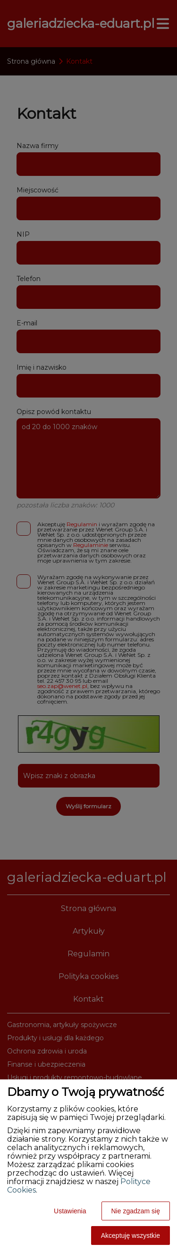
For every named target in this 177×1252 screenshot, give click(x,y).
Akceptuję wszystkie (130, 1235)
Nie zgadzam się (135, 1211)
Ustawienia (70, 1211)
